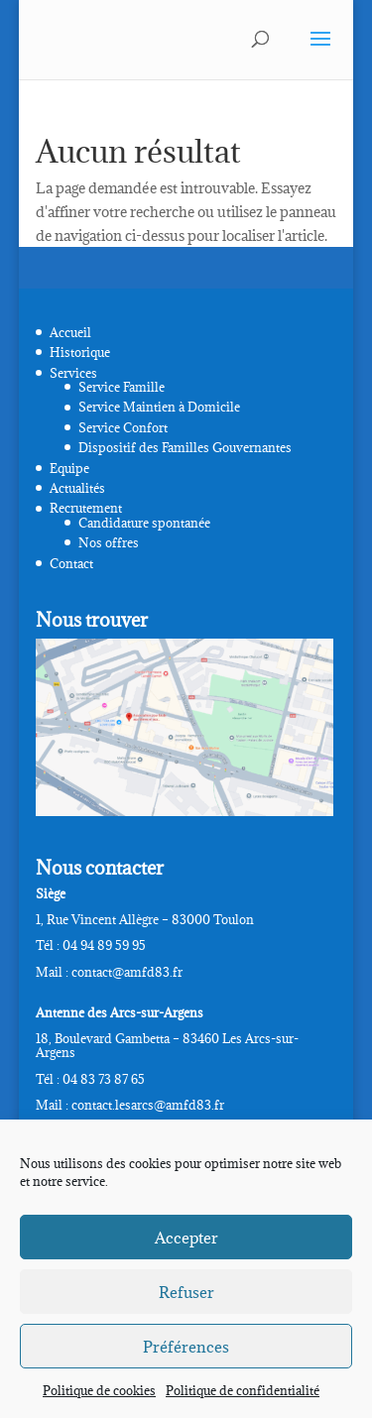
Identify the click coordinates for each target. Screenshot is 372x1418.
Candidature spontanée (144, 523)
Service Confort (123, 427)
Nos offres (108, 542)
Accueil (70, 332)
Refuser (186, 1292)
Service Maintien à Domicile (159, 406)
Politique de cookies (99, 1390)
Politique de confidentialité (242, 1390)
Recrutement (86, 508)
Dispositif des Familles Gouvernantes (185, 447)
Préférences (186, 1347)
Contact (71, 563)
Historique (80, 352)
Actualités (77, 488)
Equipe (69, 468)
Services (73, 373)
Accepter (186, 1237)
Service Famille (121, 387)
